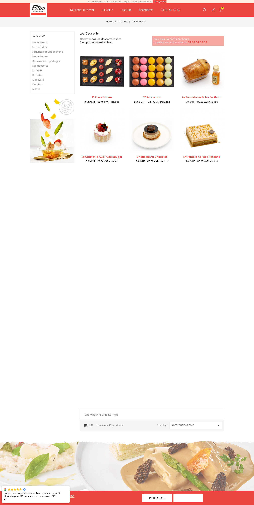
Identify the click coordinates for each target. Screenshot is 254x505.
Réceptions (146, 9)
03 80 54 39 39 (170, 9)
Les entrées (39, 42)
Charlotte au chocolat (151, 157)
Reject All (157, 498)
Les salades (39, 47)
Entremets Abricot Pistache (201, 157)
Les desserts (40, 65)
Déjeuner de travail (82, 9)
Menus (36, 89)
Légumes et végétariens (47, 51)
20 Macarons (152, 97)
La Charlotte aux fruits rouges (102, 157)
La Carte (107, 9)
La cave (37, 70)
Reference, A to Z (196, 425)
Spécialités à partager (46, 61)
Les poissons (40, 56)
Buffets (37, 75)
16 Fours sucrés (102, 97)
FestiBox (125, 9)
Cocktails (38, 79)
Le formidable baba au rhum (201, 98)
